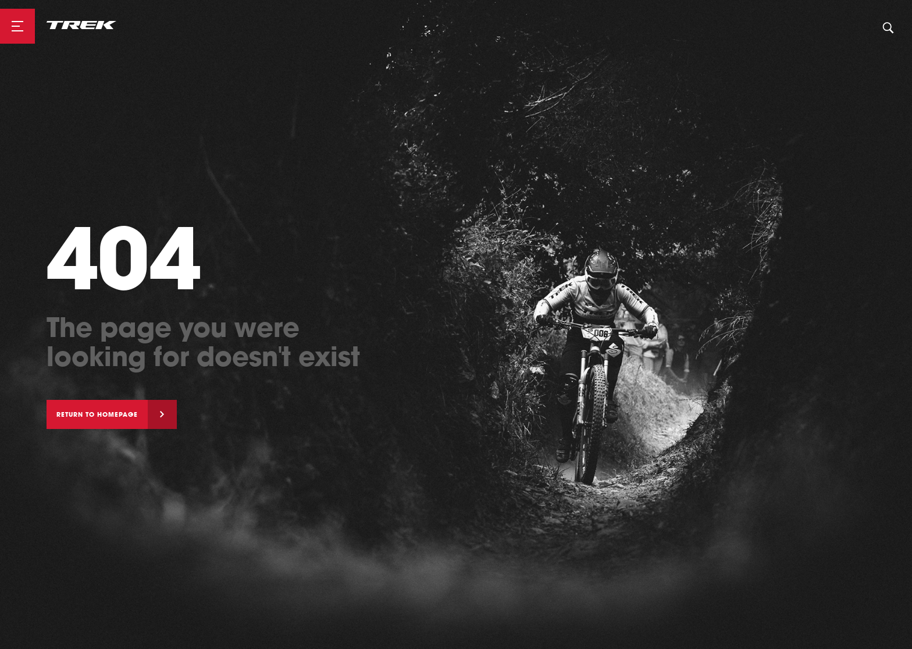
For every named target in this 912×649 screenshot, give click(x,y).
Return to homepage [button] (97, 414)
